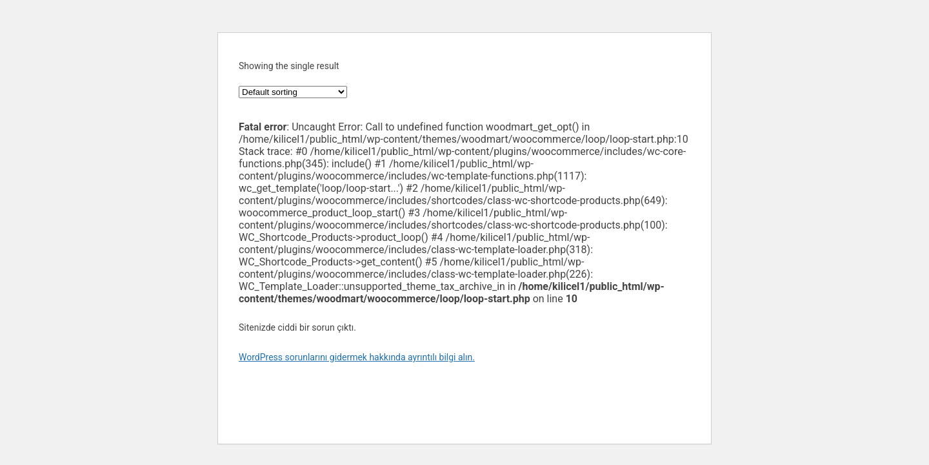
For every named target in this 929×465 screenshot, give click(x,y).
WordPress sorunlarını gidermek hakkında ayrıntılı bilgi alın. (357, 357)
